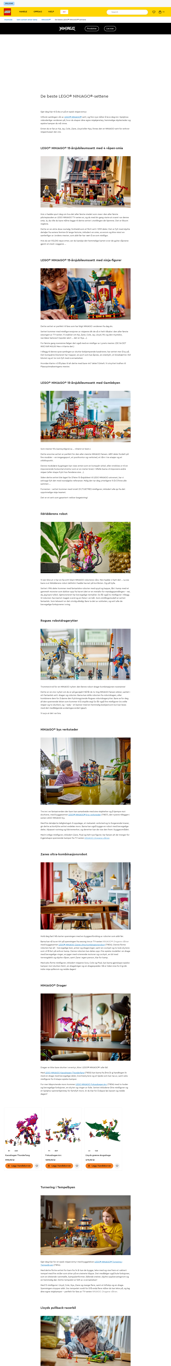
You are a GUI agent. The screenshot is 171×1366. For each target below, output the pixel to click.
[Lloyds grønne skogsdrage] (103, 1130)
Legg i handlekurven (21, 1166)
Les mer (110, 29)
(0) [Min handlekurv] (161, 12)
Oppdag (38, 12)
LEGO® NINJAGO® (73, 117)
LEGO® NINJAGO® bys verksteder (84, 815)
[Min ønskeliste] (154, 12)
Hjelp (51, 12)
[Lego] (7, 11)
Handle (23, 12)
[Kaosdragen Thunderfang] (23, 1130)
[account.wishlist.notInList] (37, 1166)
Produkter (92, 29)
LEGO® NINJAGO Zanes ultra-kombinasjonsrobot (82, 945)
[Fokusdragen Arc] (63, 1130)
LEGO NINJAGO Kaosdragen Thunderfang (64, 1073)
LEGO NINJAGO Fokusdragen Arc (91, 1084)
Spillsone (9, 3)
